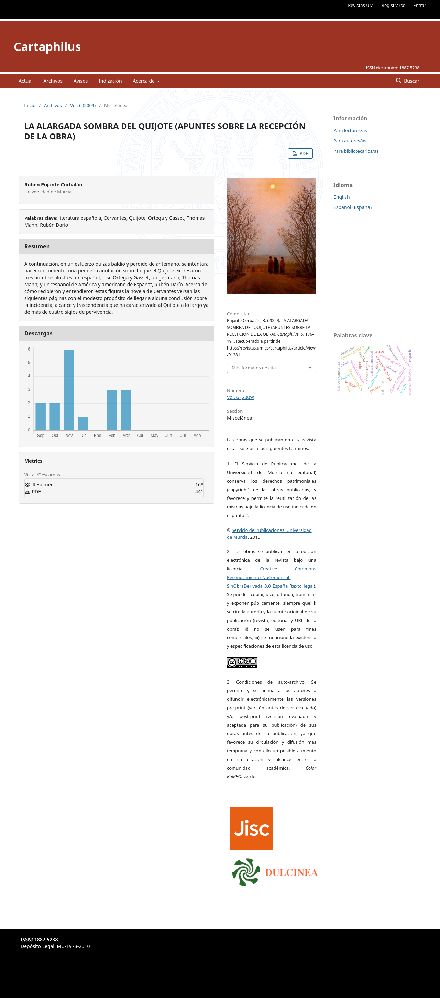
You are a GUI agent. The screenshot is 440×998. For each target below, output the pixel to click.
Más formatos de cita (254, 368)
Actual (26, 80)
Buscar (411, 80)
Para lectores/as (350, 130)
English (341, 197)
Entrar (419, 5)
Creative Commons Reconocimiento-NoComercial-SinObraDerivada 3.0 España (271, 577)
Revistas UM (360, 5)
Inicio (29, 105)
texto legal (302, 586)
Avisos (81, 80)
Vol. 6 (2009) (83, 105)
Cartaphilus (47, 46)
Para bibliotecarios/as (356, 151)
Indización (110, 80)
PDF (303, 153)
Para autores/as (349, 141)
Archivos (53, 80)
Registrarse (393, 5)
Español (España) (352, 207)
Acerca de (144, 80)
